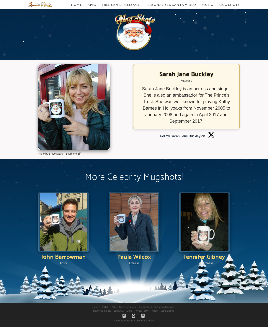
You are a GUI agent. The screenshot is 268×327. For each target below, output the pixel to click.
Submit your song (127, 307)
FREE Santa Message (121, 4)
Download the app (102, 311)
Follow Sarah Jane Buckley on (187, 136)
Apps (92, 4)
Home (76, 4)
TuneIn (154, 311)
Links (129, 311)
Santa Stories (167, 311)
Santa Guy (119, 311)
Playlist (104, 307)
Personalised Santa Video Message (156, 307)
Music (207, 4)
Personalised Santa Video (171, 4)
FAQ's (114, 307)
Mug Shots (229, 4)
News (95, 307)
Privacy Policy (141, 311)
